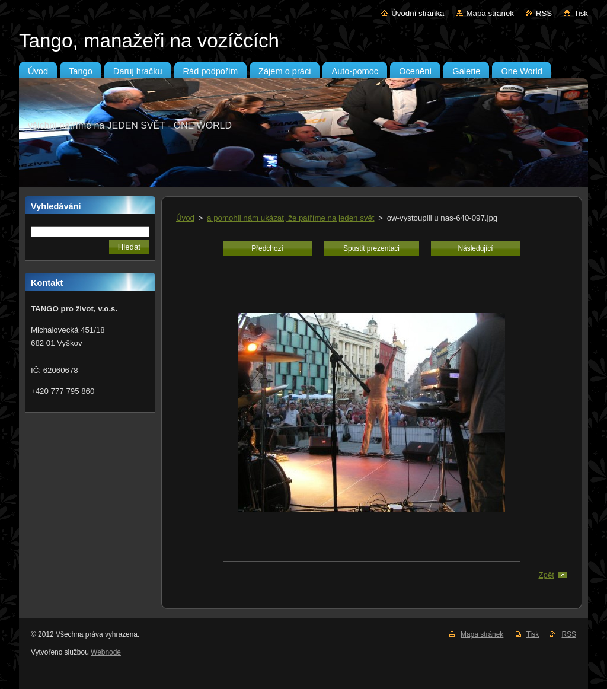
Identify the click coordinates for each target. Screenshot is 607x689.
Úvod (185, 217)
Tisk (581, 13)
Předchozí (267, 248)
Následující (475, 248)
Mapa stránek (490, 13)
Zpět (546, 574)
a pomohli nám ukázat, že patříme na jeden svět (290, 217)
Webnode (106, 652)
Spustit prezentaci (371, 248)
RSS (544, 13)
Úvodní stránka (417, 13)
